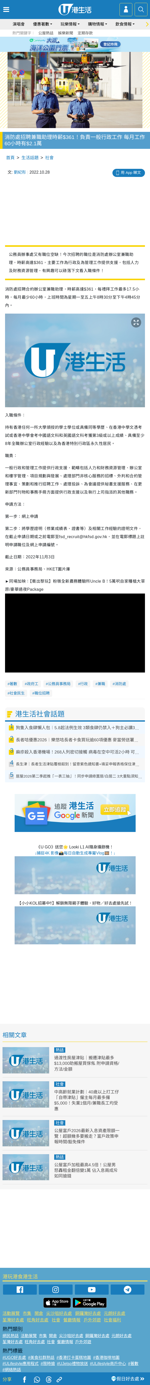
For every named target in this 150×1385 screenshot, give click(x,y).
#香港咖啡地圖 (106, 1357)
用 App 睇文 (131, 172)
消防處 (120, 684)
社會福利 (112, 1320)
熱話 (60, 1050)
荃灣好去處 (13, 1320)
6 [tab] (89, 44)
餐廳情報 (71, 1320)
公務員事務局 (59, 684)
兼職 (101, 684)
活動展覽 (11, 1313)
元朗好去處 (114, 1313)
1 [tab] (63, 44)
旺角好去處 (37, 1320)
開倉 (39, 1313)
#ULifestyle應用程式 (21, 1363)
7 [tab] (73, 50)
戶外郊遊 (92, 1320)
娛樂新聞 (65, 33)
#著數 (133, 1363)
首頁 (10, 157)
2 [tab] (68, 44)
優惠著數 (41, 24)
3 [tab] (73, 44)
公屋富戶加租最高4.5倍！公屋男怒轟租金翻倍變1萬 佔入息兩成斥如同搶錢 (86, 1170)
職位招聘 (42, 693)
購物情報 (96, 24)
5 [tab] (83, 44)
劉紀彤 (20, 172)
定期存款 (85, 33)
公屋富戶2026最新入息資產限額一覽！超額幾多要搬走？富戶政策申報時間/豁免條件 (86, 1136)
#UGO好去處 (14, 1357)
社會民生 (17, 693)
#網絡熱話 (12, 1370)
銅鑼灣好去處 (88, 1313)
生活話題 (30, 157)
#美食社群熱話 (41, 1357)
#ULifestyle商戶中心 (108, 1363)
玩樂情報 (69, 24)
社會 (49, 157)
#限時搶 (48, 1363)
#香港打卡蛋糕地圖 (73, 1357)
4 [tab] (78, 44)
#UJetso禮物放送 (72, 1363)
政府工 (32, 684)
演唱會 (19, 24)
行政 (84, 684)
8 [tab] (78, 50)
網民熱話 (11, 1336)
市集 (27, 1313)
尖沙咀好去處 (59, 1313)
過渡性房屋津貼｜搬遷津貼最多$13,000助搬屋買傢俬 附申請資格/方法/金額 (86, 1063)
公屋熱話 (45, 33)
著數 (13, 684)
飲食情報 (123, 24)
